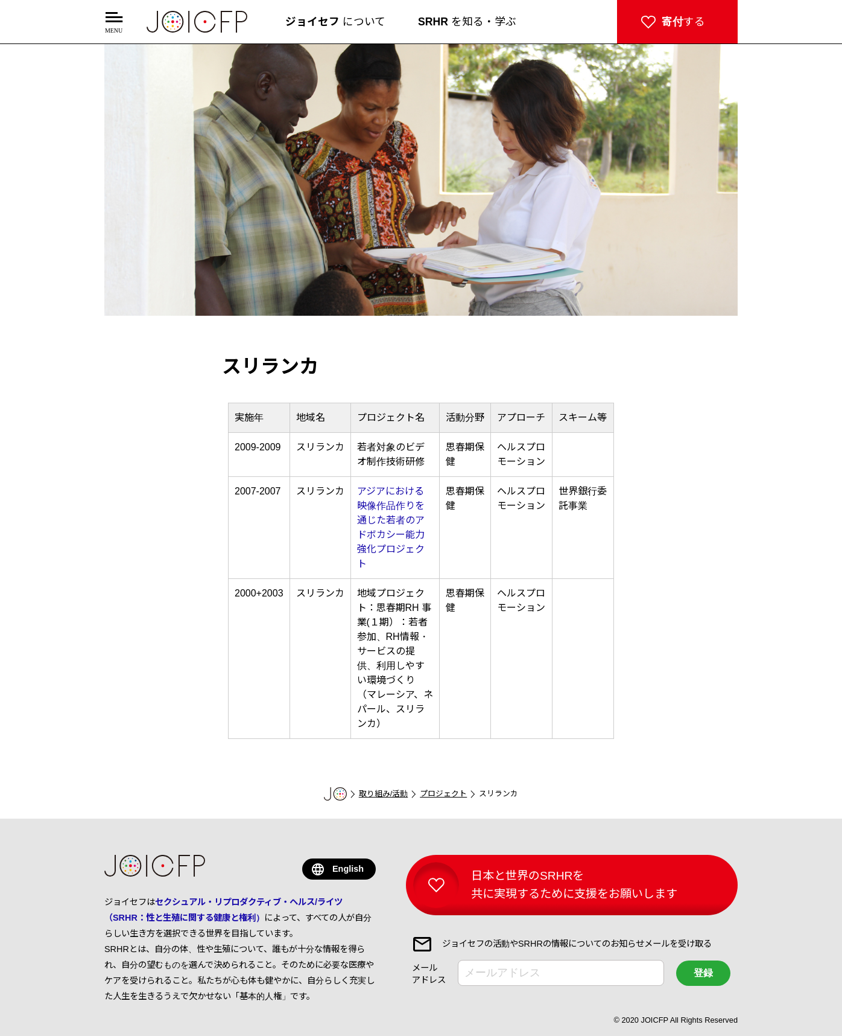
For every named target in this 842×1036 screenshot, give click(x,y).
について (335, 22)
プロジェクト (443, 793)
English (348, 869)
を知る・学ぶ (467, 22)
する (683, 22)
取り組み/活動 (383, 793)
